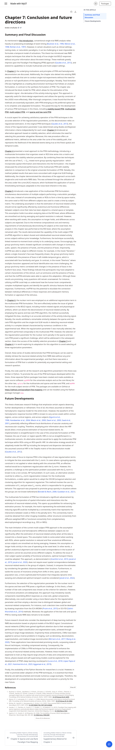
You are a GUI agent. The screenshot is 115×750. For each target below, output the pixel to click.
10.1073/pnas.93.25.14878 (60, 697)
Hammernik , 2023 (22, 664)
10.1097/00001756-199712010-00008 (40, 705)
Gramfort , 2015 (59, 559)
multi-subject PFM (17, 112)
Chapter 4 (9, 151)
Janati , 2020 (20, 562)
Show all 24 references (43, 718)
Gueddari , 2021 (66, 491)
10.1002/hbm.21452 (61, 711)
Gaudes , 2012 (13, 451)
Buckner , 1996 (55, 44)
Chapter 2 (11, 71)
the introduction (26, 40)
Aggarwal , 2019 (42, 664)
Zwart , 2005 (54, 420)
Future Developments (93, 21)
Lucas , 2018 (55, 661)
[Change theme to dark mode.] (95, 3)
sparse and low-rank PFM (40, 112)
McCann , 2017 (57, 639)
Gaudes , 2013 (63, 62)
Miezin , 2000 (38, 420)
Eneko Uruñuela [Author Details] (11, 28)
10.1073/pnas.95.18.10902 (64, 701)
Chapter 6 (11, 300)
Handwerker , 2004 (20, 420)
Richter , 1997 (17, 47)
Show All (72, 687)
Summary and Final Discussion (92, 16)
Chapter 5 (9, 191)
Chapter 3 (51, 130)
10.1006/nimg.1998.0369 (41, 715)
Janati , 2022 (67, 578)
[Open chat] (109, 744)
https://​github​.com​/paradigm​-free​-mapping (23, 389)
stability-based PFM (55, 109)
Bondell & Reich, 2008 (47, 491)
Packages (105, 3)
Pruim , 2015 (50, 608)
